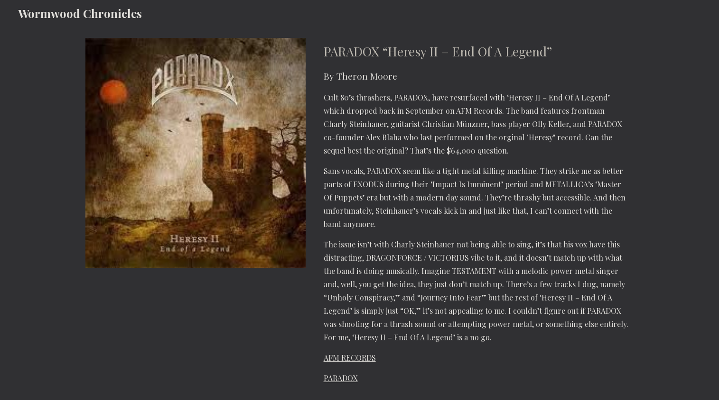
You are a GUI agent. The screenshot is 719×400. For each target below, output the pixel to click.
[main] (477, 213)
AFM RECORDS (350, 358)
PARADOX (341, 378)
